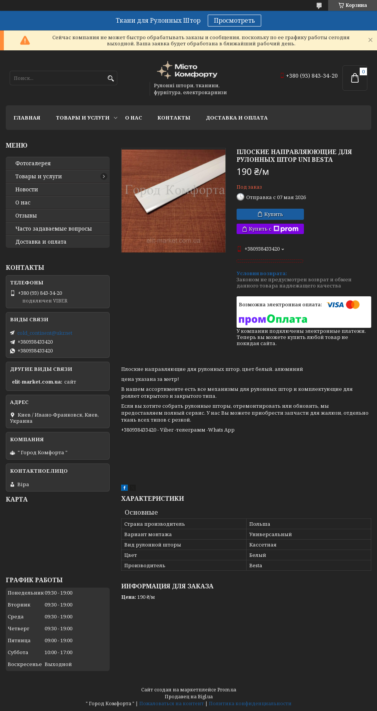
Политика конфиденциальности (250, 703)
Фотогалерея (33, 163)
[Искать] (110, 78)
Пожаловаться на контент (171, 703)
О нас (133, 117)
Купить (273, 214)
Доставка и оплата (237, 117)
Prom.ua (226, 689)
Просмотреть (234, 20)
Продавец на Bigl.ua (189, 696)
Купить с (274, 229)
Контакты (173, 117)
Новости (26, 189)
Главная (26, 117)
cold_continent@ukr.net (44, 333)
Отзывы (26, 215)
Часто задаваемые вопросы (53, 228)
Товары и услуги (83, 117)
